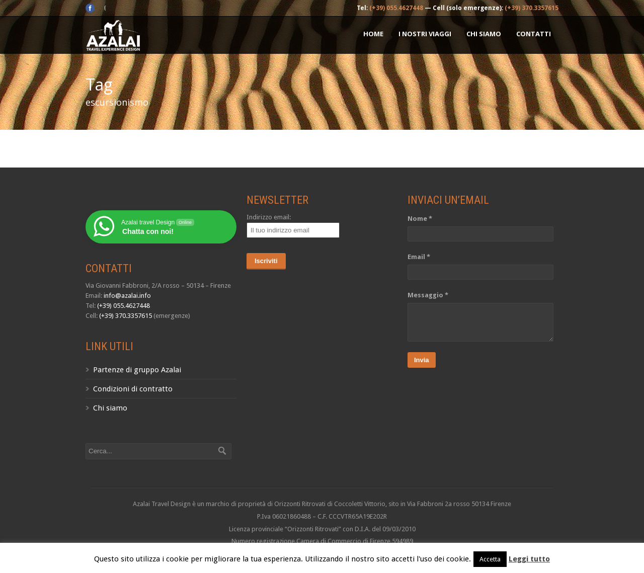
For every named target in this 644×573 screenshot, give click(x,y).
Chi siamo (483, 33)
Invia (421, 360)
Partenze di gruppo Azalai (137, 369)
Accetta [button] (490, 559)
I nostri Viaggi (424, 33)
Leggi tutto (529, 558)
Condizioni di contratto (133, 388)
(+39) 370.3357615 (531, 8)
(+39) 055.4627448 (396, 8)
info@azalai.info (127, 295)
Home (373, 33)
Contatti (533, 33)
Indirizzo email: (269, 217)
